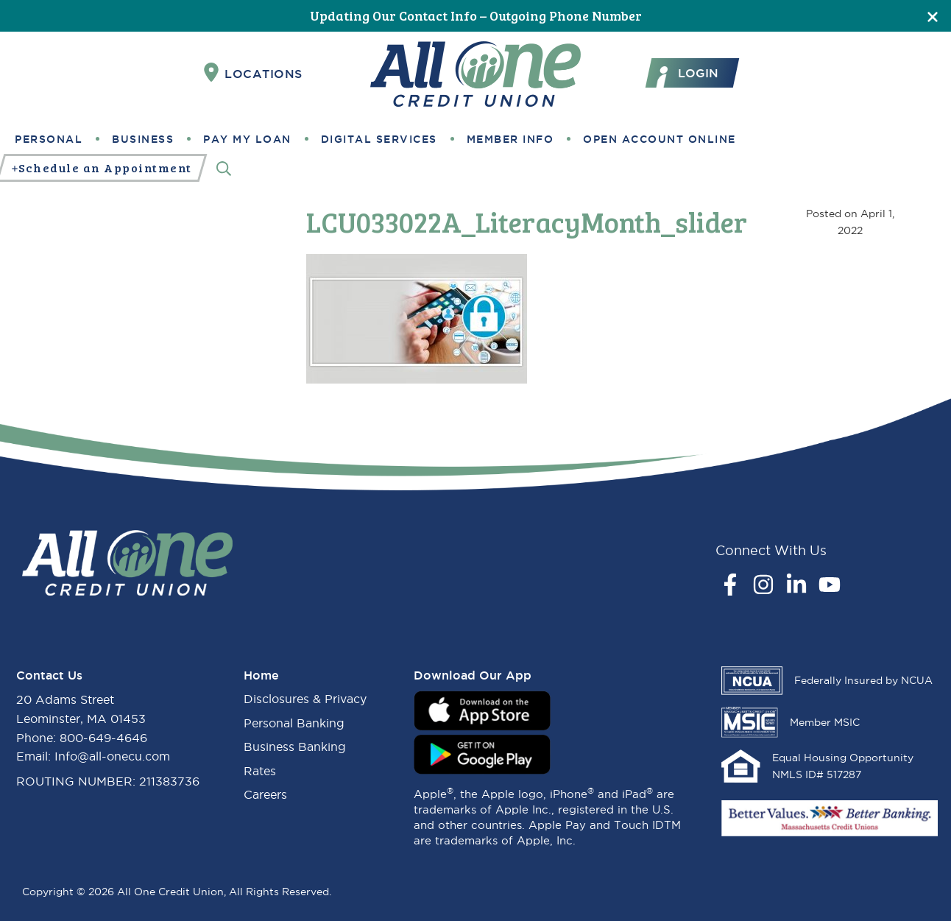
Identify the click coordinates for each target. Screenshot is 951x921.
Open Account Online (659, 139)
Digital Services (379, 139)
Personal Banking (294, 723)
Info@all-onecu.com (112, 756)
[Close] (932, 16)
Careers (265, 794)
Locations (253, 73)
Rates (260, 770)
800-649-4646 (103, 737)
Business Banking (295, 746)
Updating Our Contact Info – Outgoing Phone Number (476, 15)
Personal (48, 139)
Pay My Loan (247, 139)
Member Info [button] (510, 139)
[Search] (223, 168)
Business (143, 139)
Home (261, 675)
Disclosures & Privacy (305, 698)
